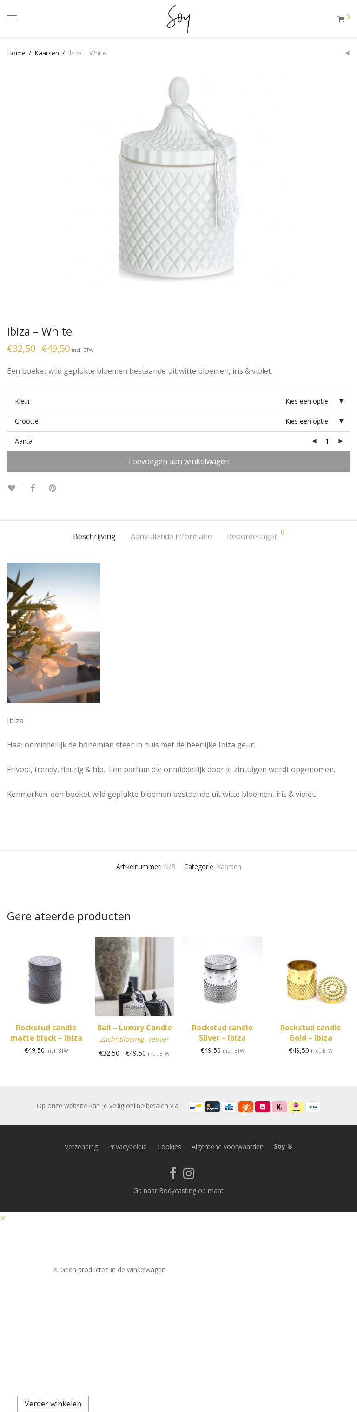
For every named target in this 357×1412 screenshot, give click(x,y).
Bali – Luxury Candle (134, 1027)
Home (16, 52)
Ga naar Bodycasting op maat (178, 1190)
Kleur (22, 401)
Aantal (24, 441)
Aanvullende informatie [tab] (171, 536)
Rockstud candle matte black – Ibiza (46, 1032)
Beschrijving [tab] (94, 536)
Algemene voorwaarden (228, 1146)
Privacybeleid (127, 1146)
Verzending (81, 1146)
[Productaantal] (327, 441)
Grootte (27, 421)
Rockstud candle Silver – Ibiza (222, 1032)
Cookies (169, 1146)
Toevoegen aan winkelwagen (178, 461)
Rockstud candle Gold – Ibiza (310, 1032)
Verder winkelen (53, 1403)
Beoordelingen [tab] (255, 535)
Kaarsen (46, 52)
